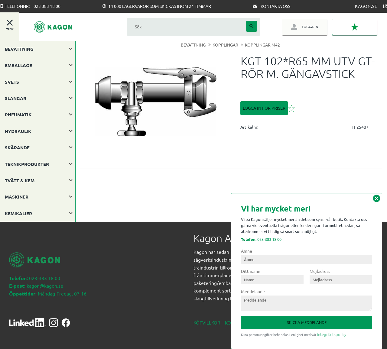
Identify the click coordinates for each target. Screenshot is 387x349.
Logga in (310, 26)
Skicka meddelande (307, 322)
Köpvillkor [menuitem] (207, 322)
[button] (354, 27)
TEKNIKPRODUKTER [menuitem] (27, 164)
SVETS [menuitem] (12, 82)
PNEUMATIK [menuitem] (18, 114)
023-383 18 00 (261, 239)
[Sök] (251, 26)
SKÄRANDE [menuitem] (17, 147)
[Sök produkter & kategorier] (186, 27)
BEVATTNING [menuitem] (19, 49)
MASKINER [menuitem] (16, 197)
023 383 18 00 (47, 6)
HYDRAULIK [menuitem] (18, 131)
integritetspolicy (331, 334)
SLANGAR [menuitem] (15, 98)
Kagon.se (366, 6)
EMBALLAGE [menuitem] (18, 65)
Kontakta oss (275, 6)
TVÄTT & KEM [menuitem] (19, 180)
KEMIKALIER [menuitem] (18, 213)
